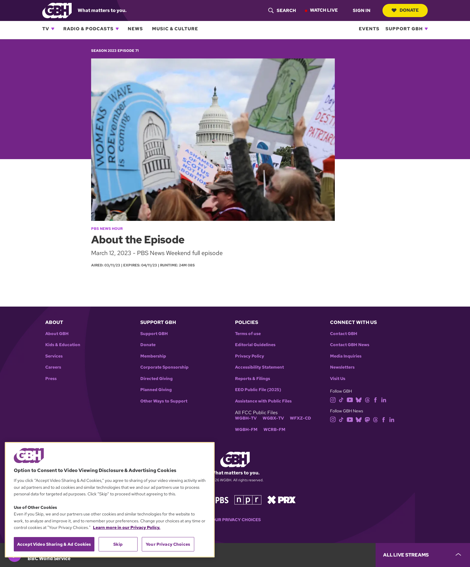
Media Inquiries (345, 356)
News (135, 29)
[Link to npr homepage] (247, 499)
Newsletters (342, 367)
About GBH (57, 333)
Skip (118, 544)
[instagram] (333, 399)
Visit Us (337, 378)
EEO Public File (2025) (258, 389)
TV (45, 29)
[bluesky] (358, 399)
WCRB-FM (274, 429)
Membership (153, 356)
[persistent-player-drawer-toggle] (423, 555)
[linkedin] (383, 399)
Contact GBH (343, 333)
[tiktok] (341, 399)
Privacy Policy (249, 356)
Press (51, 378)
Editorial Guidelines (255, 344)
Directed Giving (156, 378)
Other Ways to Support (163, 401)
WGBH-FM (246, 429)
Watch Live (324, 10)
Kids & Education (62, 344)
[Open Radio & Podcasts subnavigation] (117, 28)
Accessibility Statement (259, 367)
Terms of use (248, 333)
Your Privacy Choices (235, 519)
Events (369, 29)
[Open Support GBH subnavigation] (426, 28)
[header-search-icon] (282, 10)
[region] (110, 499)
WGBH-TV (246, 418)
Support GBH (404, 29)
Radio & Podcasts (88, 29)
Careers (53, 367)
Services (54, 356)
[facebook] (375, 399)
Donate (405, 10)
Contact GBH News (349, 344)
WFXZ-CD (300, 418)
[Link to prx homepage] (281, 499)
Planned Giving (156, 389)
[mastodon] (367, 419)
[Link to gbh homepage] (57, 10)
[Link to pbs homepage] (216, 499)
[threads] (367, 399)
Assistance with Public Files (263, 401)
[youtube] (350, 399)
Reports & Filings (252, 378)
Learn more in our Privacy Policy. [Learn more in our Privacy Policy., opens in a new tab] (126, 527)
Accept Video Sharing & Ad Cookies (54, 544)
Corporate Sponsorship (164, 367)
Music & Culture (175, 29)
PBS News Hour (107, 228)
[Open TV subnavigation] (52, 28)
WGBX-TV (273, 418)
